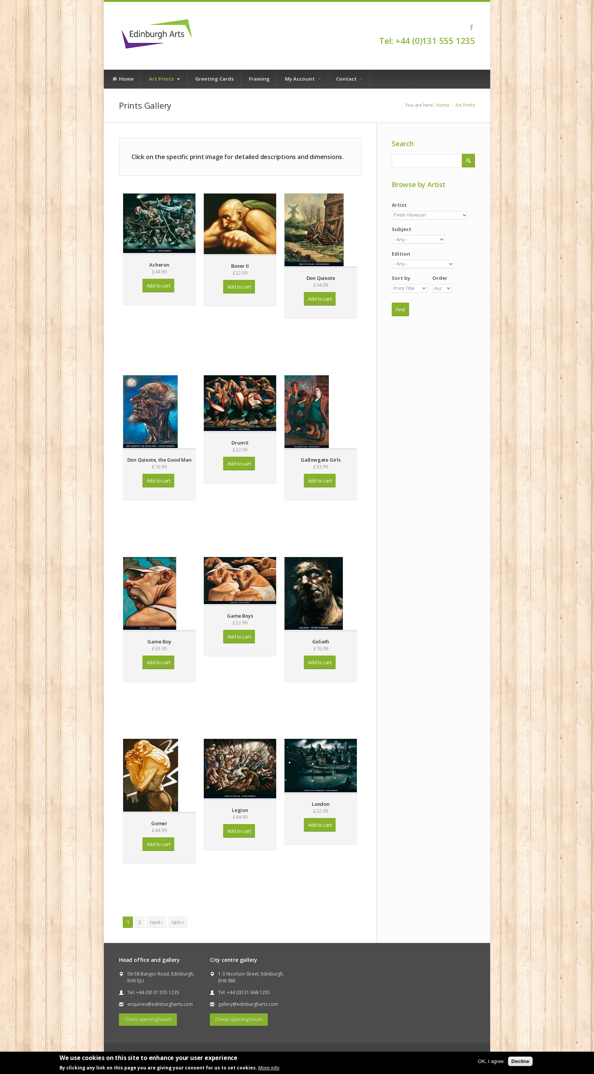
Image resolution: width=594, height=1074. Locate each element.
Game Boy (159, 641)
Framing (259, 78)
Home (123, 79)
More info (269, 1068)
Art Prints (164, 78)
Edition (401, 253)
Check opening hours (148, 1019)
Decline (520, 1061)
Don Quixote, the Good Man (159, 459)
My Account (303, 78)
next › (156, 922)
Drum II (240, 442)
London (321, 804)
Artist (399, 204)
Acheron (159, 264)
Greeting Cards (214, 78)
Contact (349, 78)
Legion (240, 810)
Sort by (401, 278)
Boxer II (240, 265)
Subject (401, 229)
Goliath (321, 641)
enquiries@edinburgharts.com (160, 1004)
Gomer (159, 823)
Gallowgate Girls (321, 459)
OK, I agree (491, 1061)
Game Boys (240, 615)
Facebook (471, 27)
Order (439, 278)
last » (178, 922)
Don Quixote (320, 278)
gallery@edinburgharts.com (248, 1004)
